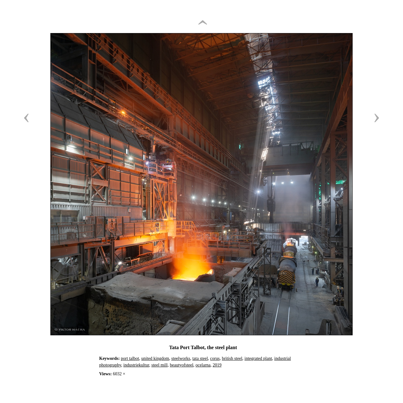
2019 (217, 365)
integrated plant (258, 358)
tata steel (200, 358)
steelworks (180, 358)
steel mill (159, 365)
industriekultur (136, 365)
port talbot (130, 358)
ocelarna (203, 365)
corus (214, 358)
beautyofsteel (181, 365)
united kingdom (155, 358)
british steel (232, 358)
